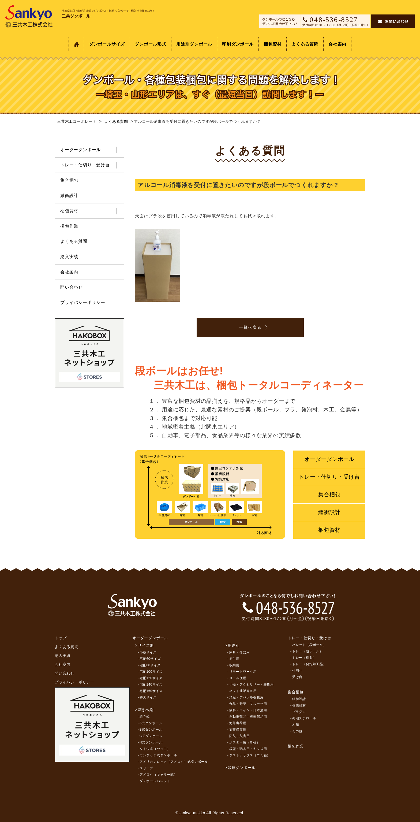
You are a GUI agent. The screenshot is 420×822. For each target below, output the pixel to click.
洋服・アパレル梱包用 (246, 697)
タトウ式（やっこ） (155, 749)
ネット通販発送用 (243, 691)
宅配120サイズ (151, 678)
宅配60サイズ (150, 659)
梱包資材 (273, 44)
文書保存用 (237, 729)
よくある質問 (304, 44)
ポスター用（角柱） (244, 742)
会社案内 (337, 44)
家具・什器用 (239, 652)
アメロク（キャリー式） (158, 774)
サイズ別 (146, 645)
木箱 (295, 725)
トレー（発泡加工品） (309, 664)
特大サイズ (148, 697)
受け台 (297, 677)
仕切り (297, 670)
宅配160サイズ (151, 691)
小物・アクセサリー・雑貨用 (251, 684)
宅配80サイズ (150, 665)
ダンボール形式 (150, 44)
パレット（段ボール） (309, 645)
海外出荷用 (237, 723)
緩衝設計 (329, 512)
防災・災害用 (239, 736)
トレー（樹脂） (304, 658)
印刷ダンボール (238, 44)
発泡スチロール (304, 718)
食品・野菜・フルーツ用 (248, 704)
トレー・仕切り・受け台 (329, 477)
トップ (60, 638)
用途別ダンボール (194, 44)
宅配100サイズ (151, 672)
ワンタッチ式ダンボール (158, 755)
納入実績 (69, 256)
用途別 (233, 645)
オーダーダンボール (329, 459)
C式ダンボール (151, 736)
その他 (297, 731)
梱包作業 (69, 226)
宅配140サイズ (151, 684)
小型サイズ (148, 652)
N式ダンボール (151, 742)
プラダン (299, 712)
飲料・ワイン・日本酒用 (248, 710)
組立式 (145, 717)
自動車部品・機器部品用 (248, 717)
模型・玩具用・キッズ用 (248, 749)
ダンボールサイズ (107, 44)
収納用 (234, 665)
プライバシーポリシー (82, 302)
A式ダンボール (151, 723)
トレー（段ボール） (307, 651)
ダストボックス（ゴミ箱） (250, 755)
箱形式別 (146, 710)
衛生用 (234, 659)
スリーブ (146, 768)
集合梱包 (329, 494)
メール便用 (237, 678)
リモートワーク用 (243, 672)
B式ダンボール (151, 729)
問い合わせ (71, 287)
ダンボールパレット (155, 781)
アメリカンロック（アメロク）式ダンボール (174, 762)
